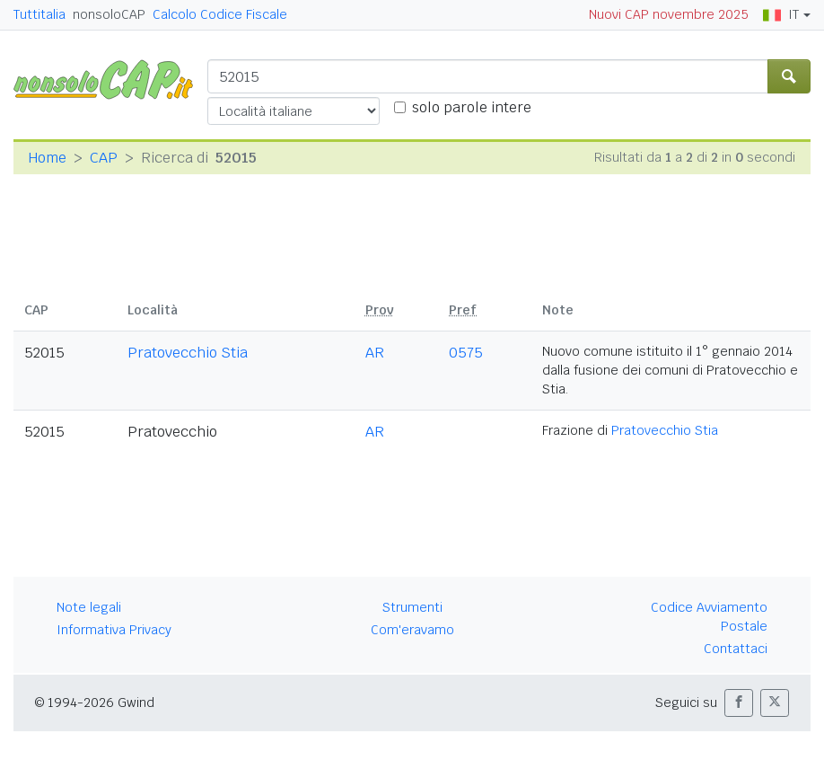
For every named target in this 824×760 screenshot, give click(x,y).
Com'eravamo (412, 630)
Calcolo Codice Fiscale (220, 14)
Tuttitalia (39, 14)
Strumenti (412, 607)
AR (374, 352)
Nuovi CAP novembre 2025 (669, 14)
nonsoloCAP (109, 14)
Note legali (89, 607)
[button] (738, 703)
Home (47, 157)
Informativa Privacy (114, 630)
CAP (104, 157)
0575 (466, 352)
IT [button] (781, 14)
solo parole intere (471, 107)
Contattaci (735, 649)
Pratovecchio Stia (187, 352)
